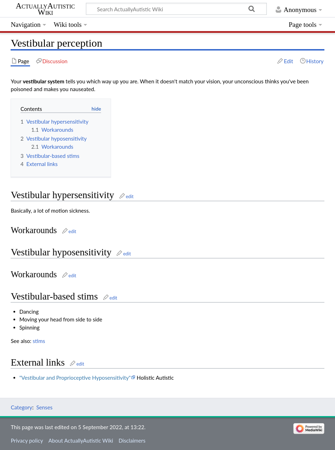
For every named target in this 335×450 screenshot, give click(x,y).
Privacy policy (27, 440)
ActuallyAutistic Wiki (45, 9)
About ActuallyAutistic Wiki (80, 440)
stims (39, 341)
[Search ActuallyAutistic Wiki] (176, 8)
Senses (44, 407)
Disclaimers (131, 440)
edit (130, 196)
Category (21, 407)
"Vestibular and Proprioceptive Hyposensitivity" (75, 377)
